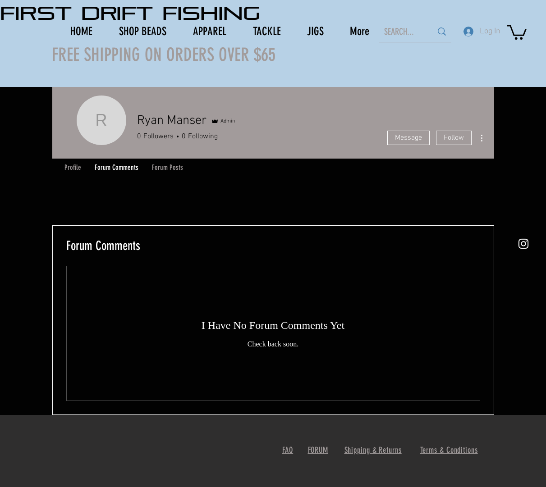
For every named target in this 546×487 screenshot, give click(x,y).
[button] (517, 31)
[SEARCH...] (401, 31)
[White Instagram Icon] (523, 243)
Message (408, 137)
